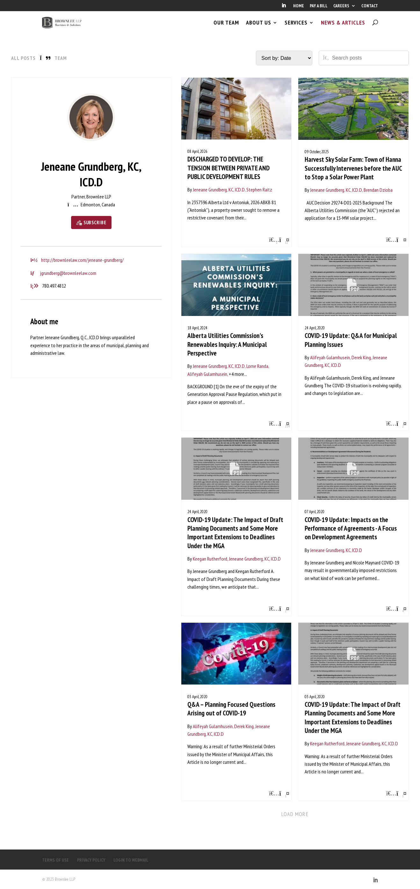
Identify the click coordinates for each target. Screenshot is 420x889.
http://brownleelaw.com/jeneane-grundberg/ (82, 260)
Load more (294, 814)
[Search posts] (368, 58)
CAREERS (341, 6)
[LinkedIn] (283, 7)
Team (60, 58)
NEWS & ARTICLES (343, 28)
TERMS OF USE (55, 860)
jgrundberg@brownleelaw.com (68, 273)
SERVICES (296, 28)
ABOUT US (258, 28)
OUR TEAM (226, 28)
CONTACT (369, 6)
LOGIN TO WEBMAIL (130, 860)
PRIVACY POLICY (91, 860)
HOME (298, 6)
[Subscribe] (91, 222)
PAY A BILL (319, 6)
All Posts (23, 58)
